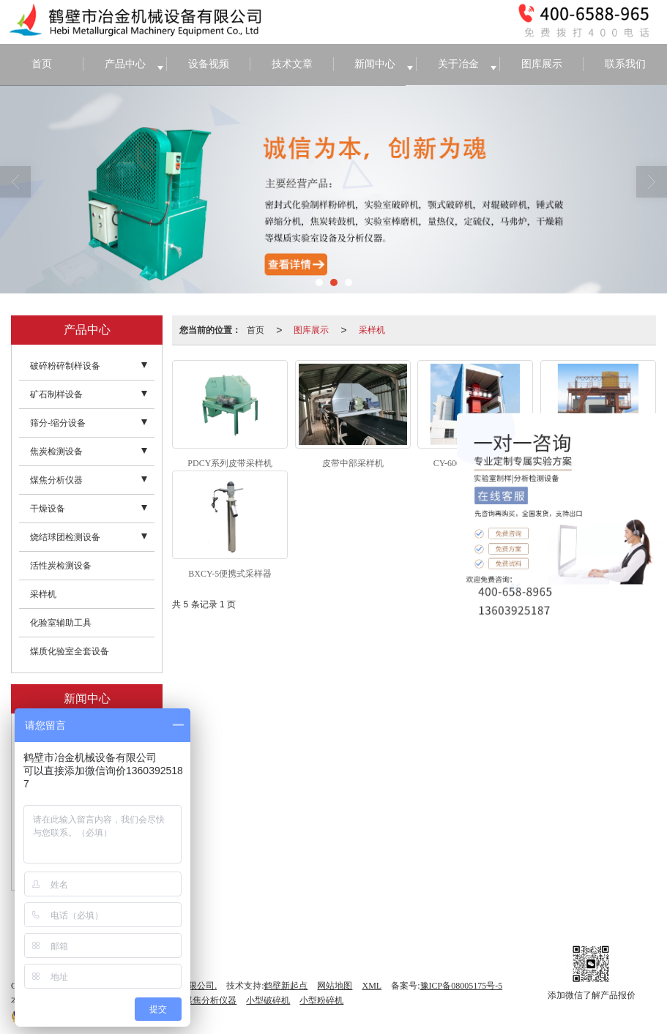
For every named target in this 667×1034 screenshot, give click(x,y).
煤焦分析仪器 (56, 480)
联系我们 (625, 64)
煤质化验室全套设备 (69, 651)
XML (371, 986)
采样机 (372, 330)
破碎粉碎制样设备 (65, 366)
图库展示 (541, 64)
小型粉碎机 (321, 1000)
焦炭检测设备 (56, 451)
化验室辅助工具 (61, 623)
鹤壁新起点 (286, 986)
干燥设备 (47, 508)
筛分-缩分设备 (58, 423)
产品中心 (125, 64)
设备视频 (208, 64)
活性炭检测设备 (61, 566)
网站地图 (334, 986)
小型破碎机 (268, 1000)
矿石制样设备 (56, 394)
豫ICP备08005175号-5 (461, 986)
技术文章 (292, 64)
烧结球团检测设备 (65, 537)
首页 (41, 64)
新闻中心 (374, 64)
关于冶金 (458, 64)
